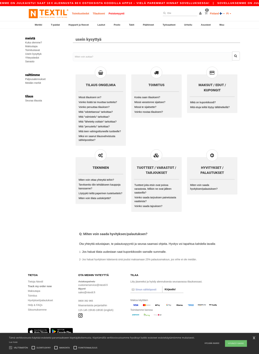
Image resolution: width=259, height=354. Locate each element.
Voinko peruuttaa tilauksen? (94, 104)
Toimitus (32, 293)
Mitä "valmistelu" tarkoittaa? (94, 114)
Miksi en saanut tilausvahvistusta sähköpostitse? (97, 135)
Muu (221, 24)
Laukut (101, 24)
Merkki (38, 24)
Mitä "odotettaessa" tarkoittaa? (96, 109)
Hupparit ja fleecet (79, 24)
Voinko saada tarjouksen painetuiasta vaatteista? (155, 197)
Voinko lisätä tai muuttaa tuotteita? (98, 99)
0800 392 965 (86, 298)
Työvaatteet (169, 24)
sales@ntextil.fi (86, 290)
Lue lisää (13, 342)
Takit (131, 24)
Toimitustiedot (80, 13)
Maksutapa (31, 46)
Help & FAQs (35, 302)
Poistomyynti (116, 13)
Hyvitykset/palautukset (40, 298)
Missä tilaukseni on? (90, 94)
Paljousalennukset (35, 79)
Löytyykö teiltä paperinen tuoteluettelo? (100, 191)
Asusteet (206, 24)
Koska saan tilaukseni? (147, 94)
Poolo (117, 24)
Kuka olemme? (33, 42)
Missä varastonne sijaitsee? (149, 99)
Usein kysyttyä (33, 53)
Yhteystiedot (32, 57)
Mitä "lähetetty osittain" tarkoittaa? (98, 119)
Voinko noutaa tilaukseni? (148, 109)
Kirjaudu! (170, 287)
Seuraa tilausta (33, 100)
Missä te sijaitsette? (145, 104)
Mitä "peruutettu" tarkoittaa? (94, 124)
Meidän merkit (33, 82)
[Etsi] (179, 13)
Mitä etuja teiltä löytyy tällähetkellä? (210, 105)
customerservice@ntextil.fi (93, 282)
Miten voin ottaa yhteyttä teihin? (96, 177)
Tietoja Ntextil (35, 279)
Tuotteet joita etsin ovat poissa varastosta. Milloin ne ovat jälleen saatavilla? (152, 186)
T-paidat (55, 24)
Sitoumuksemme (37, 307)
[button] (201, 13)
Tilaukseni (99, 13)
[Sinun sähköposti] (146, 287)
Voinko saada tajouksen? (148, 203)
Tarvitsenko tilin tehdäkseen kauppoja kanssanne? (100, 184)
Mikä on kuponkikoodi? (203, 100)
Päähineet (148, 24)
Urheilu (188, 24)
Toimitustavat (32, 50)
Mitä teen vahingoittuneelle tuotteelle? (100, 129)
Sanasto (29, 61)
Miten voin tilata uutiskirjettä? (95, 196)
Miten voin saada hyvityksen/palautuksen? (204, 184)
